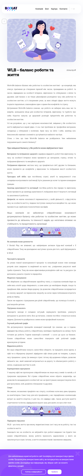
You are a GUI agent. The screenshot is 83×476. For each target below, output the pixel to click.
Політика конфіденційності (33, 472)
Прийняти (54, 472)
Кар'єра (54, 9)
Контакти (63, 9)
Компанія (39, 9)
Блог (47, 9)
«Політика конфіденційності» (36, 466)
